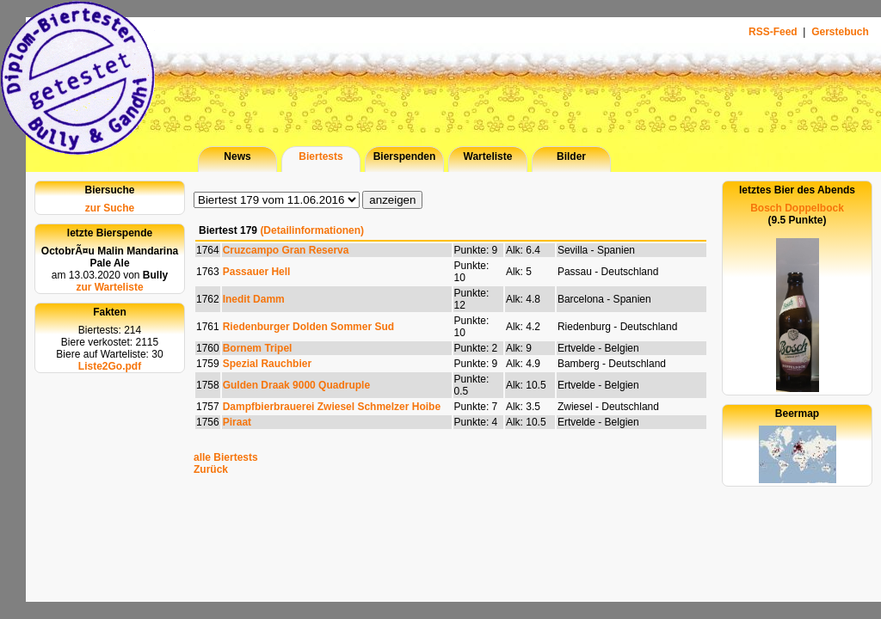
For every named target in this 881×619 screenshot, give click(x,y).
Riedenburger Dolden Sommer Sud (308, 327)
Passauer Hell (257, 272)
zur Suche (109, 208)
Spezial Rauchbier (267, 364)
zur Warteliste (109, 287)
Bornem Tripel (258, 348)
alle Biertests (226, 457)
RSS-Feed (774, 32)
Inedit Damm (254, 299)
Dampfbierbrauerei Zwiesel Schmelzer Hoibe (331, 407)
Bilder (571, 156)
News (237, 156)
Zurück (211, 469)
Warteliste (488, 156)
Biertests (320, 156)
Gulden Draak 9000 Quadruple (296, 385)
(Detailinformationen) (312, 230)
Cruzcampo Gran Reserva (286, 250)
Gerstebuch (840, 32)
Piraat (237, 422)
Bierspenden (404, 156)
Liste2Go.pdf (109, 366)
